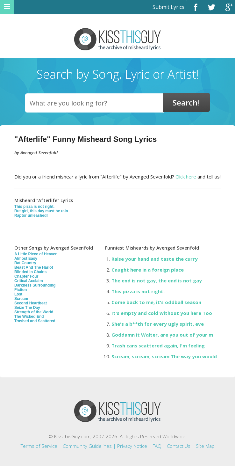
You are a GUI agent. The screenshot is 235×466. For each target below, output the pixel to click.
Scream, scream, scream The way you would (164, 356)
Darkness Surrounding (34, 285)
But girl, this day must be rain (41, 211)
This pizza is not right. (34, 206)
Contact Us (178, 446)
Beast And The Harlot (33, 267)
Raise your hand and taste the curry (154, 259)
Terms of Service (39, 446)
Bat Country (25, 263)
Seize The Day (27, 307)
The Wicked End (29, 316)
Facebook (195, 10)
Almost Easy (25, 258)
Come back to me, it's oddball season (156, 302)
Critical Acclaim (28, 281)
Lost (18, 294)
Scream (21, 298)
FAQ (157, 446)
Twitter (211, 10)
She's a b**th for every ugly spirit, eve (157, 324)
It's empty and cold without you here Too (161, 313)
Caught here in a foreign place (147, 269)
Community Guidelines (87, 446)
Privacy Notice (132, 446)
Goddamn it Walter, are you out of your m (162, 334)
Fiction (20, 290)
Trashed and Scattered (34, 321)
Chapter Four (26, 276)
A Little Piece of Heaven (36, 254)
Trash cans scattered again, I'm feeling (158, 345)
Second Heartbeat (30, 303)
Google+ (227, 10)
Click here (185, 176)
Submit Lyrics (168, 7)
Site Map (205, 446)
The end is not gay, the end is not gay (156, 280)
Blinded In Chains (30, 272)
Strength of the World (33, 312)
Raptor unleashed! (31, 215)
